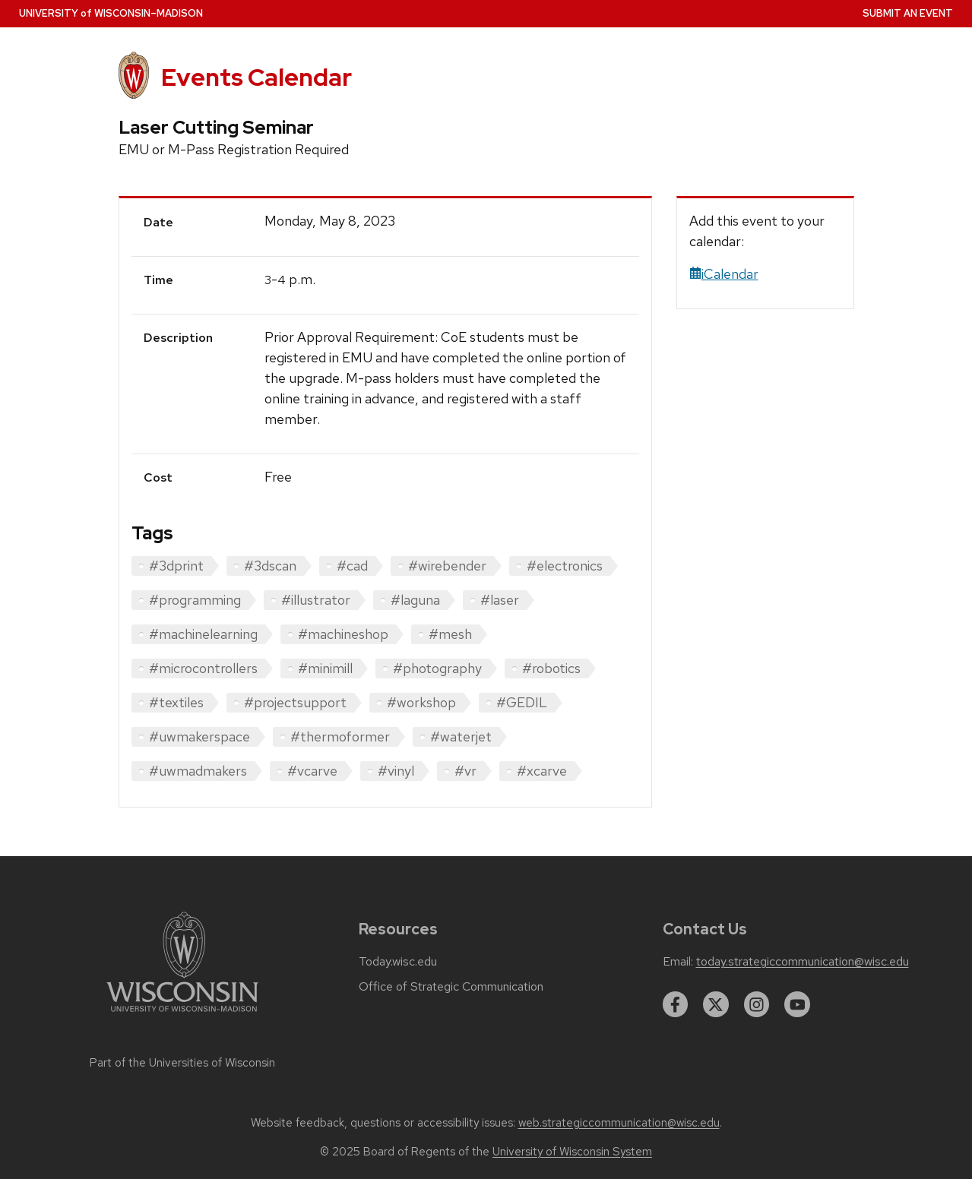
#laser (499, 599)
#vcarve (312, 770)
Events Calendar (256, 77)
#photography (437, 668)
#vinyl (396, 770)
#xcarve (542, 770)
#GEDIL (521, 702)
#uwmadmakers (198, 770)
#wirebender (447, 565)
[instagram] (757, 1004)
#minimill (325, 668)
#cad (352, 565)
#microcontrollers (203, 668)
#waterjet (461, 736)
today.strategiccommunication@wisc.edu (802, 961)
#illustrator (315, 599)
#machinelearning (203, 634)
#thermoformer (340, 736)
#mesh (450, 634)
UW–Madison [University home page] (111, 13)
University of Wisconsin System (572, 1151)
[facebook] (676, 1004)
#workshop (421, 702)
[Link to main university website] (182, 1015)
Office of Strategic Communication (451, 986)
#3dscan (270, 565)
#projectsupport (295, 702)
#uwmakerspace (199, 736)
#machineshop (343, 634)
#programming (195, 599)
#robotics (551, 668)
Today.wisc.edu (398, 961)
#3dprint (176, 565)
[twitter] (716, 1004)
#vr (465, 770)
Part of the (182, 1062)
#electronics (565, 565)
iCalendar (723, 274)
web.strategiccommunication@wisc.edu (619, 1122)
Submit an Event (908, 13)
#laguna (415, 599)
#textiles (176, 702)
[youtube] (797, 1004)
